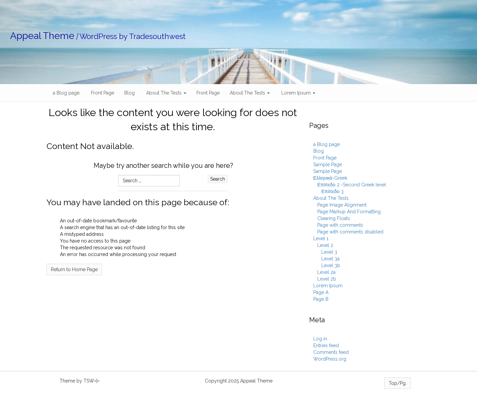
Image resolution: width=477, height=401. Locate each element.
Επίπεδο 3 (332, 191)
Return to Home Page (74, 269)
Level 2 (325, 245)
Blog (129, 93)
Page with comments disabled (350, 231)
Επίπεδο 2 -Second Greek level (351, 184)
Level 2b (326, 279)
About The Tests (165, 93)
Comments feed (331, 352)
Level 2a (326, 272)
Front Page (102, 93)
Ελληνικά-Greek (330, 178)
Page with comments (340, 225)
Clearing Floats (333, 218)
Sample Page (327, 164)
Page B (320, 299)
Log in (320, 338)
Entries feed (326, 345)
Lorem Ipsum (297, 93)
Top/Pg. (398, 383)
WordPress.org (329, 359)
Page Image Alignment (342, 205)
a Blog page (66, 93)
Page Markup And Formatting (349, 211)
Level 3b (330, 265)
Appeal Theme (42, 35)
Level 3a (330, 258)
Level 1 (320, 238)
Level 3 (329, 252)
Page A (320, 292)
